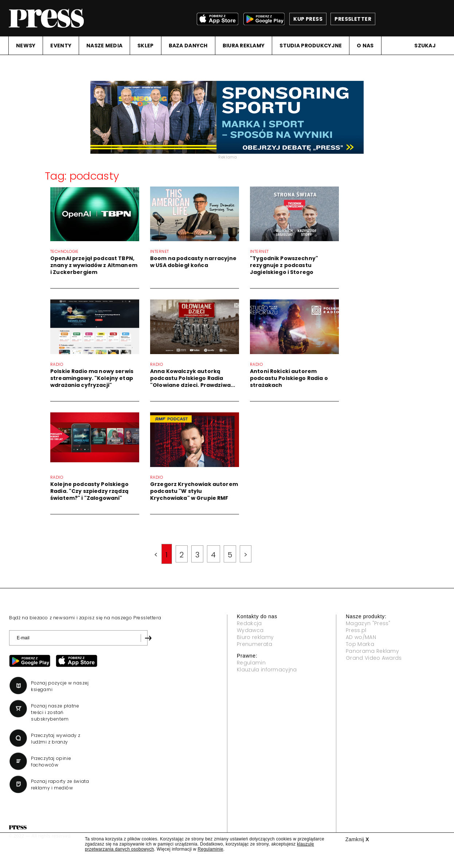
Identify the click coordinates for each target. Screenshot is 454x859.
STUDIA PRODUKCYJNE (310, 45)
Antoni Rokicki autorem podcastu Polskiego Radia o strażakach (289, 378)
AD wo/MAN (361, 637)
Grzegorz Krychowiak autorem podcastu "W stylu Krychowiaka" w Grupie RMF (194, 491)
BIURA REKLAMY (244, 45)
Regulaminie (210, 849)
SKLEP (145, 45)
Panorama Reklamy (372, 651)
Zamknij (357, 839)
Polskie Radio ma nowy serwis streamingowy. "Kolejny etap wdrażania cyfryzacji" (91, 378)
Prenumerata (255, 644)
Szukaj (425, 45)
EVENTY (60, 45)
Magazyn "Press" (368, 623)
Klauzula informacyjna (267, 669)
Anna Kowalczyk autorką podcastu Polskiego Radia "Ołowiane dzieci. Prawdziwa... (192, 378)
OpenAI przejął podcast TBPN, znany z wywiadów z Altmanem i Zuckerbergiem (93, 265)
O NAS (365, 45)
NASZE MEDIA (104, 45)
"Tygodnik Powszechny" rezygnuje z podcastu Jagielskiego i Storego (284, 265)
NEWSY (25, 45)
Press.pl (356, 630)
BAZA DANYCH (188, 45)
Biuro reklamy (255, 637)
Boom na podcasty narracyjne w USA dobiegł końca (193, 262)
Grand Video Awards (374, 658)
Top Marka (360, 644)
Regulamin (251, 662)
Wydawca (250, 630)
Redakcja (249, 623)
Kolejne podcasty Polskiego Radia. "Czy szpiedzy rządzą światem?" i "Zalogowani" (89, 491)
